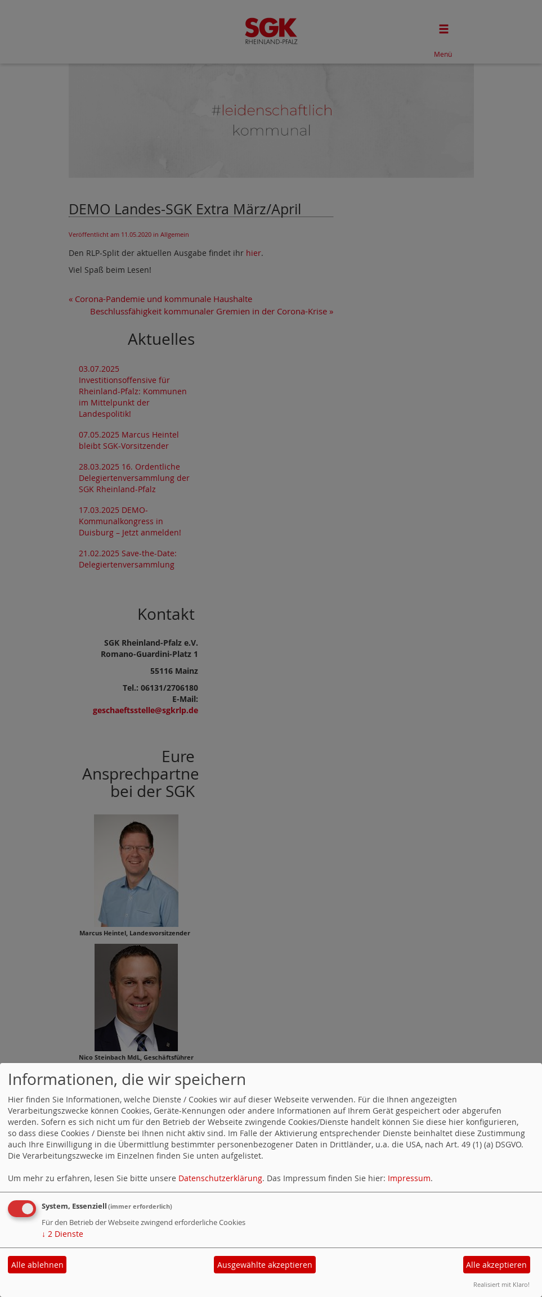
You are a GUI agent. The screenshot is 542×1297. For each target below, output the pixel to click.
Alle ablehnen (37, 1264)
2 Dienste (62, 1233)
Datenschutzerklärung (220, 1178)
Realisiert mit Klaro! (501, 1284)
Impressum (409, 1178)
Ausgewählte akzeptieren (264, 1264)
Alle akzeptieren (496, 1264)
